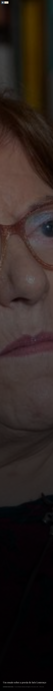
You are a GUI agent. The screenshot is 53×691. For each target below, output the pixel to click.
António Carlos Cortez (8, 686)
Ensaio (19, 686)
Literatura (23, 686)
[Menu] (2, 2)
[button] (5, 2)
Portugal (28, 686)
